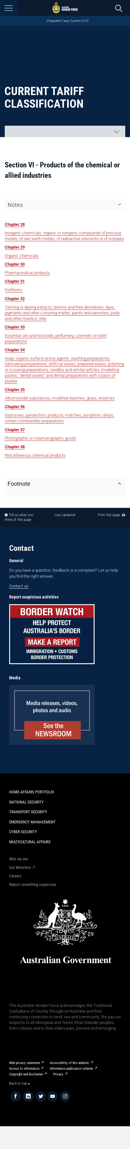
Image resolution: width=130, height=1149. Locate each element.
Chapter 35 (15, 389)
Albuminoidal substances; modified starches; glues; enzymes (60, 398)
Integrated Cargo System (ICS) (67, 20)
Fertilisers (13, 289)
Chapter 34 (15, 349)
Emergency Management (32, 822)
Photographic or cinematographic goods (40, 438)
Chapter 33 (15, 327)
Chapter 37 (15, 429)
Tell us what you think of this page (19, 517)
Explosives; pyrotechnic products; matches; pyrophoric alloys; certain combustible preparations (59, 418)
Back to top (19, 1083)
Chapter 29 (15, 247)
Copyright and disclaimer (26, 1074)
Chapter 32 (15, 298)
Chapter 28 (15, 224)
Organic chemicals (22, 255)
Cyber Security (23, 831)
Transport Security (28, 811)
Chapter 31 (15, 281)
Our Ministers (20, 867)
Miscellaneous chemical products (35, 455)
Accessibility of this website (69, 1063)
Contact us (18, 586)
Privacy (58, 1074)
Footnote (19, 483)
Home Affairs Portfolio (31, 792)
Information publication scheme (71, 1069)
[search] (118, 8)
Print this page (111, 515)
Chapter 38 (15, 446)
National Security (26, 802)
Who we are (18, 859)
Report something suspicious (32, 884)
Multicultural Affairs (30, 841)
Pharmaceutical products (27, 272)
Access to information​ (24, 1069)
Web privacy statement (24, 1063)
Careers (15, 876)
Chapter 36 (15, 406)
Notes (15, 205)
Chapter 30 (15, 264)
